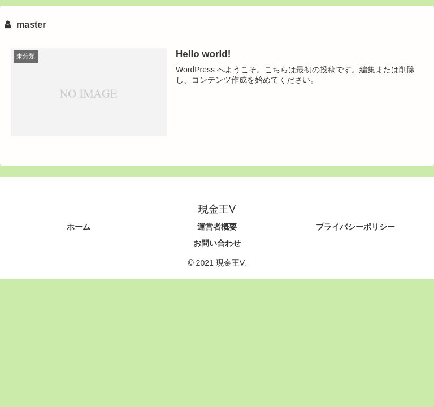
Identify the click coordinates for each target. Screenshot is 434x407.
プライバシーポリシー (355, 226)
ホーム (78, 226)
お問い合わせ (217, 243)
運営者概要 (217, 226)
